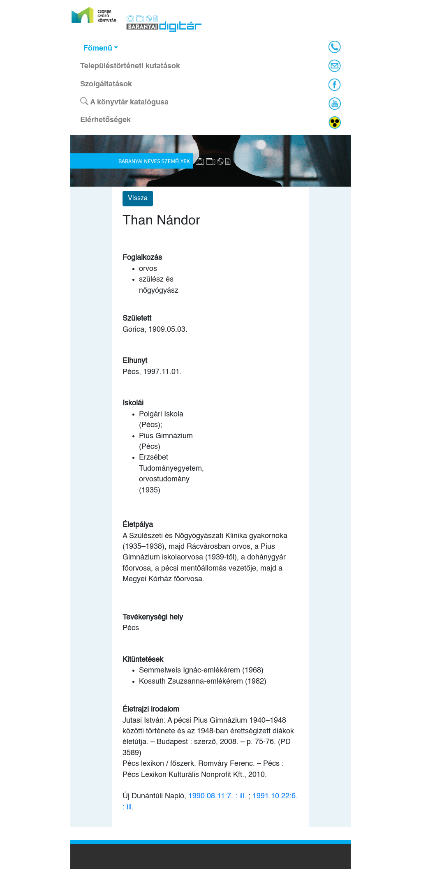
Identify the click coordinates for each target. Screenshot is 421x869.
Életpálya (138, 525)
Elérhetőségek (105, 120)
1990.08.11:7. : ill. (217, 796)
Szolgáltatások (106, 84)
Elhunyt (135, 361)
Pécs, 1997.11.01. (152, 372)
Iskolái (133, 403)
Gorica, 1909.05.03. (155, 329)
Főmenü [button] (97, 48)
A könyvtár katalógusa (124, 101)
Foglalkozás (142, 257)
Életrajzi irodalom (151, 709)
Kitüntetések (143, 659)
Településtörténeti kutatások (130, 66)
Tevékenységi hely (153, 617)
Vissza (138, 198)
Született (137, 318)
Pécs (131, 628)
